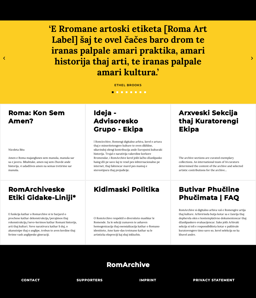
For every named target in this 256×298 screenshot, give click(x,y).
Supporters (90, 280)
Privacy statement (214, 280)
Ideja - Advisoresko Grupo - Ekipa (118, 121)
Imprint (147, 280)
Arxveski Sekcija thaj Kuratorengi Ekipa (208, 121)
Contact (30, 280)
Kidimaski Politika (126, 189)
